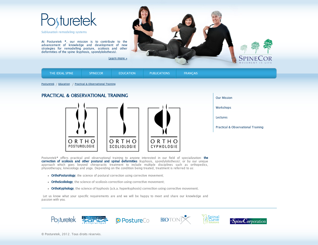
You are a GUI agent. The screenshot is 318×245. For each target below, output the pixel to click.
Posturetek (69, 21)
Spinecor (96, 73)
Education (127, 73)
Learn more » (118, 58)
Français (191, 73)
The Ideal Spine (61, 73)
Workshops (223, 107)
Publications (160, 73)
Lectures (222, 117)
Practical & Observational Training (95, 84)
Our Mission (224, 98)
